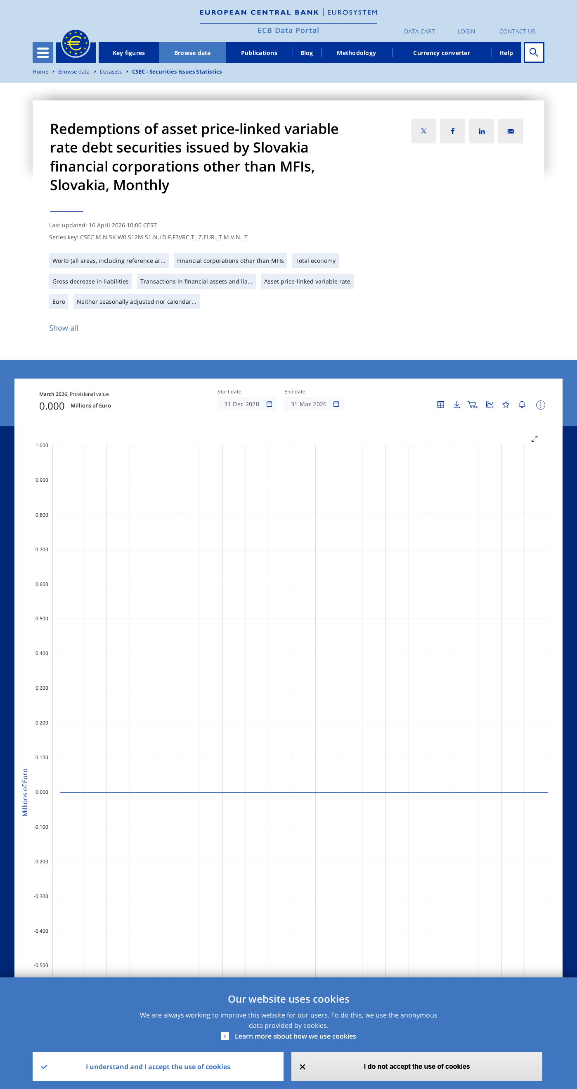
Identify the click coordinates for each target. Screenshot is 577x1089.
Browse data (192, 53)
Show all (63, 328)
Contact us (517, 31)
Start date (229, 391)
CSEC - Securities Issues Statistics (177, 71)
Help (506, 53)
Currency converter (441, 53)
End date (295, 391)
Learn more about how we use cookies (295, 1036)
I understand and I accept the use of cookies (158, 1066)
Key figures (129, 53)
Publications (259, 53)
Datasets (111, 71)
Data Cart (419, 31)
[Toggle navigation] (43, 52)
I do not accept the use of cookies (417, 1066)
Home (40, 71)
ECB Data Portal (288, 30)
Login (466, 31)
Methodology (356, 53)
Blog (306, 53)
